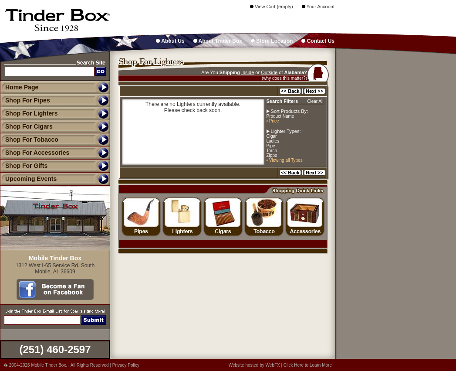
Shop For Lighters (29, 113)
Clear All (315, 101)
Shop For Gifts (23, 165)
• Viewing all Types (285, 160)
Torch (272, 150)
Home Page (21, 87)
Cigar (272, 136)
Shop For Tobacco (29, 139)
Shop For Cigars (26, 126)
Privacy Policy (125, 365)
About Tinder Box (217, 41)
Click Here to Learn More (308, 365)
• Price (273, 121)
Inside (247, 72)
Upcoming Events (28, 178)
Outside (269, 72)
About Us (170, 41)
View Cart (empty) (271, 6)
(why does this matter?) (284, 78)
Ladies (273, 141)
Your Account (318, 6)
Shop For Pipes (25, 100)
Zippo (272, 155)
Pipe (271, 145)
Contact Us (317, 41)
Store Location (272, 41)
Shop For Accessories (34, 152)
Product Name (280, 116)
